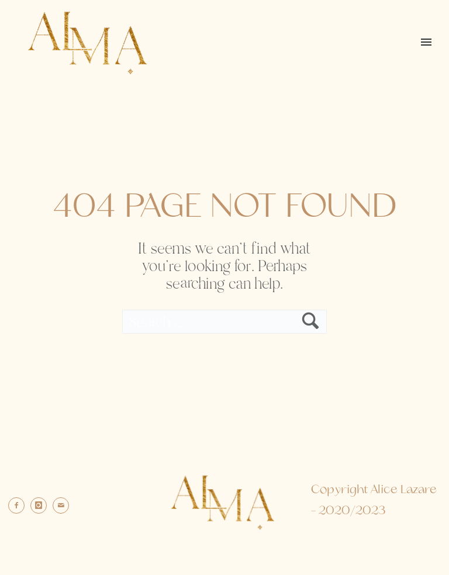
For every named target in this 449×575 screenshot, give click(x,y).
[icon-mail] (64, 505)
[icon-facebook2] (19, 505)
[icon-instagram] (41, 505)
